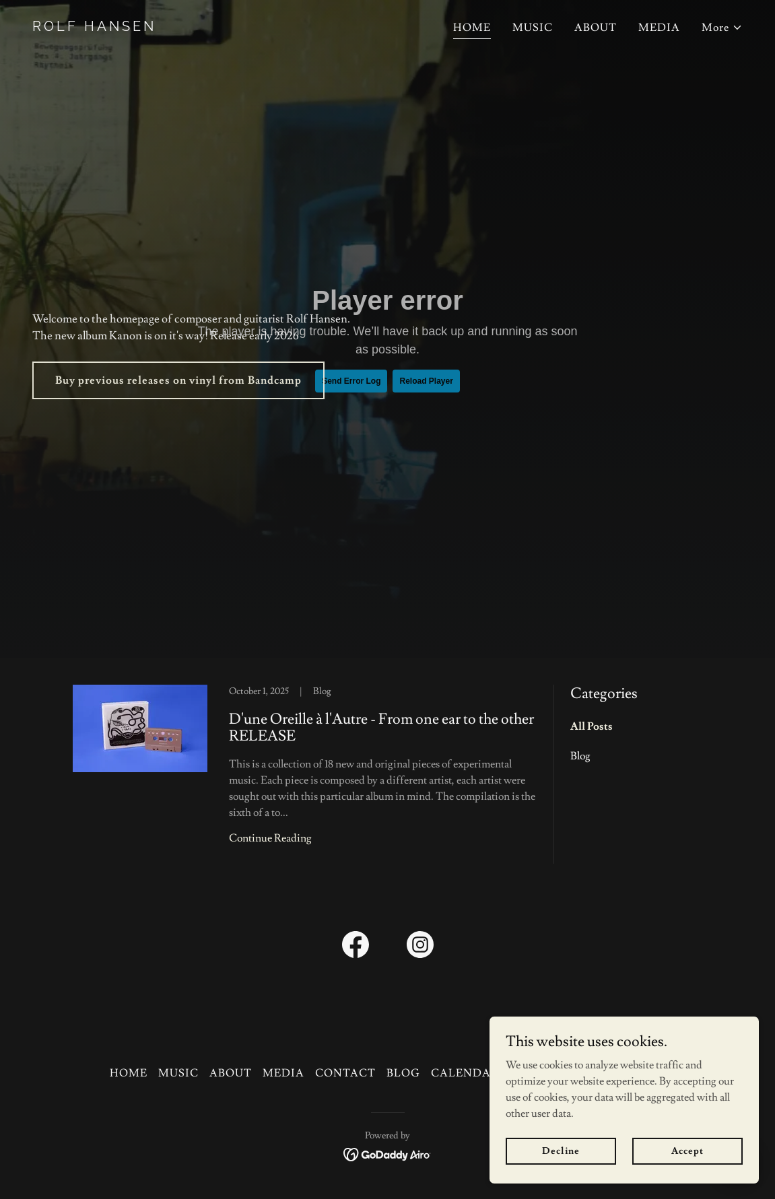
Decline (560, 1150)
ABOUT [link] (595, 27)
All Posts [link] (591, 726)
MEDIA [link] (659, 27)
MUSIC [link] (532, 27)
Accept (687, 1150)
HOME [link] (472, 27)
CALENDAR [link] (465, 1073)
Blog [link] (580, 756)
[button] (722, 28)
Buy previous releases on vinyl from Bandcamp (178, 380)
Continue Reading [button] (270, 838)
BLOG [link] (403, 1073)
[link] (204, 27)
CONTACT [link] (345, 1073)
